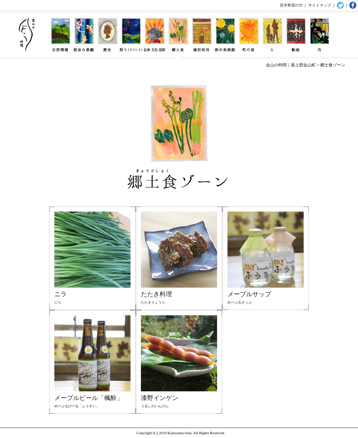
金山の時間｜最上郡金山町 (291, 65)
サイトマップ (319, 5)
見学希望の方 (291, 5)
